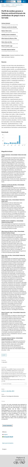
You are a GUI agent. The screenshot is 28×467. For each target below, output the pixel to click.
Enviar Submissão (7, 425)
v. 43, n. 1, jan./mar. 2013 (17, 5)
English (6, 434)
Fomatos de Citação (7, 383)
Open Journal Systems (7, 443)
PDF (5, 355)
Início (2, 5)
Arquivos (8, 5)
